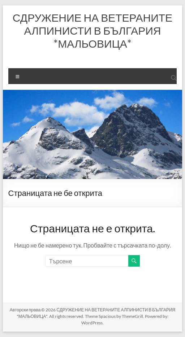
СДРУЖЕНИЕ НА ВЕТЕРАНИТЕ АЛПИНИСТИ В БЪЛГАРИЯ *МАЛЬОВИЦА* (92, 30)
